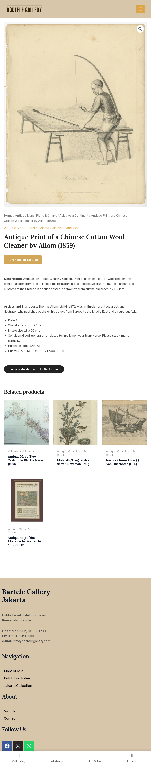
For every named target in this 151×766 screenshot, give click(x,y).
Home (8, 215)
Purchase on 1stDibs (23, 259)
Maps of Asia (13, 671)
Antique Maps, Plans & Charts (36, 215)
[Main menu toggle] (140, 9)
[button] (140, 29)
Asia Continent (78, 215)
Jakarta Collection (18, 686)
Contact (10, 718)
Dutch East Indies (17, 678)
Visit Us (9, 711)
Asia (62, 215)
